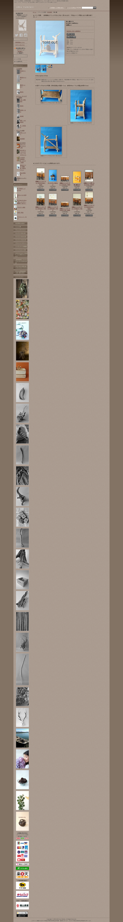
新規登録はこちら (20, 42)
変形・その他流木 (23, 121)
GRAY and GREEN (21, 143)
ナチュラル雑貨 (20, 130)
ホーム (34, 12)
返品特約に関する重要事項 (73, 31)
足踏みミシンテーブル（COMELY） (77, 208)
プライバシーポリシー (21, 243)
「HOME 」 (20, 51)
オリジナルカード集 (20, 250)
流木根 (21, 116)
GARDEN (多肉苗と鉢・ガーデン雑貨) (23, 160)
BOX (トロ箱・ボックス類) (23, 146)
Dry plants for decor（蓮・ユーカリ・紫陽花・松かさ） (21, 202)
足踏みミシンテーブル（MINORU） (53, 208)
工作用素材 (19, 68)
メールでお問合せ (71, 7)
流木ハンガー (23, 133)
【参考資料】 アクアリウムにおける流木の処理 (21, 261)
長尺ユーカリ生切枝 (21, 195)
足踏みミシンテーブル (21, 178)
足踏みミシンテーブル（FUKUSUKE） (40, 183)
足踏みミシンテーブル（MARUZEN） (89, 207)
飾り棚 (77, 184)
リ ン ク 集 (18, 226)
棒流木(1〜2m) (23, 78)
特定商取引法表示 (20, 223)
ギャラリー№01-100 (20, 233)
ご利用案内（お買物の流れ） (56, 7)
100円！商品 (20, 212)
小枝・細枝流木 (23, 100)
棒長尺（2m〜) (22, 85)
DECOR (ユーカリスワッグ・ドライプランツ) (23, 153)
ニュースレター (19, 276)
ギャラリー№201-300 (20, 239)
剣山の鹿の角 (23, 173)
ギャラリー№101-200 (20, 236)
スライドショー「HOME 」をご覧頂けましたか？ (21, 255)
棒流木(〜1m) (23, 71)
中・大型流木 (23, 126)
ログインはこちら (20, 45)
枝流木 (21, 106)
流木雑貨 (22, 138)
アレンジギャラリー (20, 229)
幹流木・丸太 (23, 111)
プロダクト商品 (21, 207)
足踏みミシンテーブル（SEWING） (40, 208)
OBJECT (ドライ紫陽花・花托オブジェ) (23, 167)
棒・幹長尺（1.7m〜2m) (21, 189)
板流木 (21, 92)
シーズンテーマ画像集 (21, 246)
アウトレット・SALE (22, 217)
